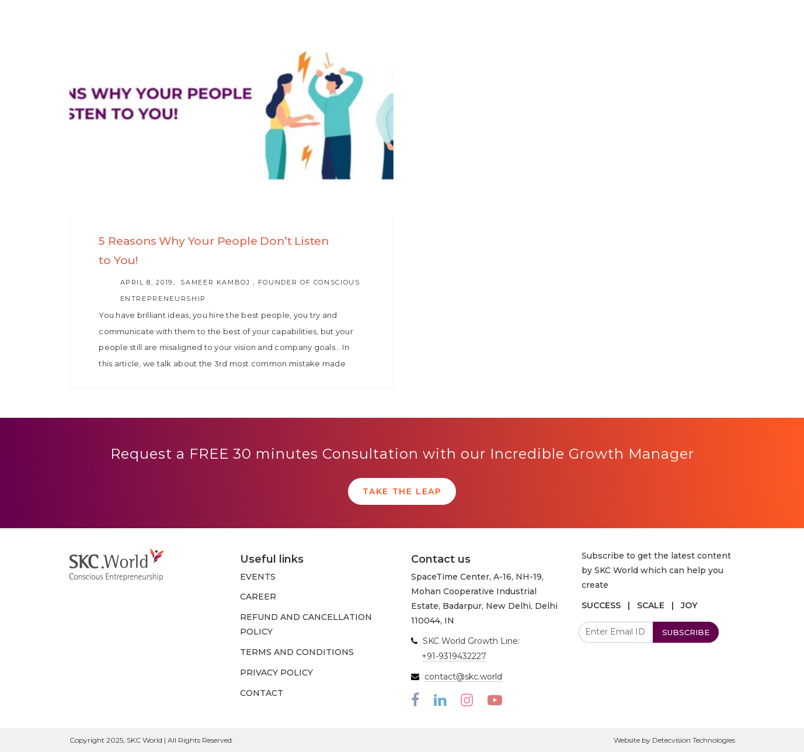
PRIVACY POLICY (276, 672)
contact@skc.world (463, 676)
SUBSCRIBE (685, 632)
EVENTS (258, 576)
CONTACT (261, 693)
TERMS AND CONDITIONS (297, 652)
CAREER (258, 596)
